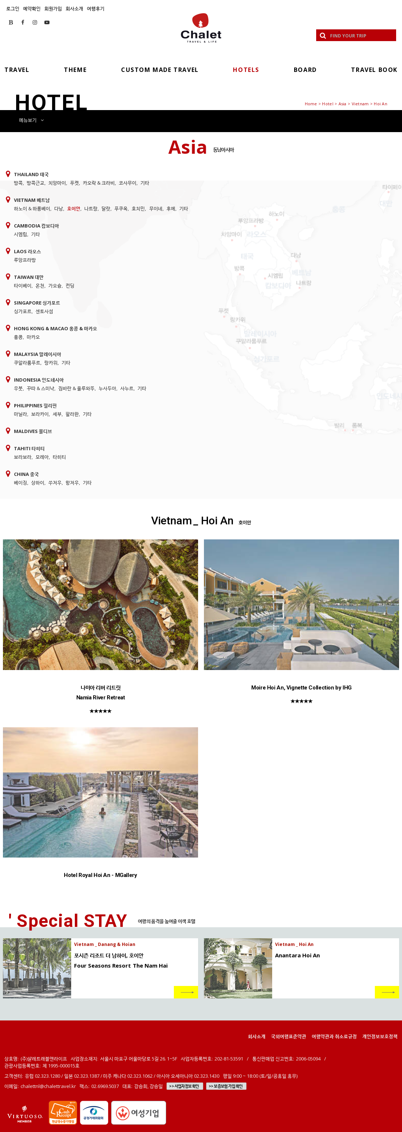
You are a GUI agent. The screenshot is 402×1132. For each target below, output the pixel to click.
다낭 (58, 208)
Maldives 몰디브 (33, 431)
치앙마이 (57, 182)
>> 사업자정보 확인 (184, 1086)
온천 (40, 285)
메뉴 (31, 120)
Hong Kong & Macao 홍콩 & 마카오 (55, 328)
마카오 (33, 337)
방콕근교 (35, 182)
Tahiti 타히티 (29, 448)
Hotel (327, 103)
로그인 (12, 8)
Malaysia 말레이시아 (37, 354)
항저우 (72, 482)
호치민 (138, 208)
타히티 (59, 457)
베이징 (20, 482)
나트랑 (91, 208)
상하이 (37, 482)
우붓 (18, 388)
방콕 (18, 182)
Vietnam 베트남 (32, 200)
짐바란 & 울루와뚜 (76, 388)
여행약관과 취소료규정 (334, 1036)
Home (311, 103)
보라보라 (23, 457)
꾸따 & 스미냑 (40, 388)
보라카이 (40, 414)
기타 (144, 182)
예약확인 (32, 8)
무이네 (155, 208)
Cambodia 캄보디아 (36, 225)
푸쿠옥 (121, 208)
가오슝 (55, 285)
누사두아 (107, 388)
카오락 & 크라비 (99, 182)
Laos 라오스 (27, 251)
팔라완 (72, 414)
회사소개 (74, 8)
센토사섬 (44, 311)
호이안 (73, 208)
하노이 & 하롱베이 (32, 208)
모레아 (42, 457)
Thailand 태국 (31, 174)
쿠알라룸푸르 (27, 362)
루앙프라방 (25, 259)
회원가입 (53, 8)
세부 (57, 414)
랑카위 (51, 362)
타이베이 (23, 285)
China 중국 (26, 474)
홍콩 (18, 337)
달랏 (106, 208)
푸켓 (74, 182)
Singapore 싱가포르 (37, 302)
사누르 (127, 388)
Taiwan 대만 (29, 277)
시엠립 (20, 234)
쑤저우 (55, 482)
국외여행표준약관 (288, 1036)
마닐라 (20, 414)
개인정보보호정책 (380, 1036)
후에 (171, 208)
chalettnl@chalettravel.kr (48, 1086)
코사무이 (127, 182)
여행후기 (96, 8)
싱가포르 (23, 311)
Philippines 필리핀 (35, 405)
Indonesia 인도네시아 (39, 379)
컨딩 (70, 285)
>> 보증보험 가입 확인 (226, 1086)
